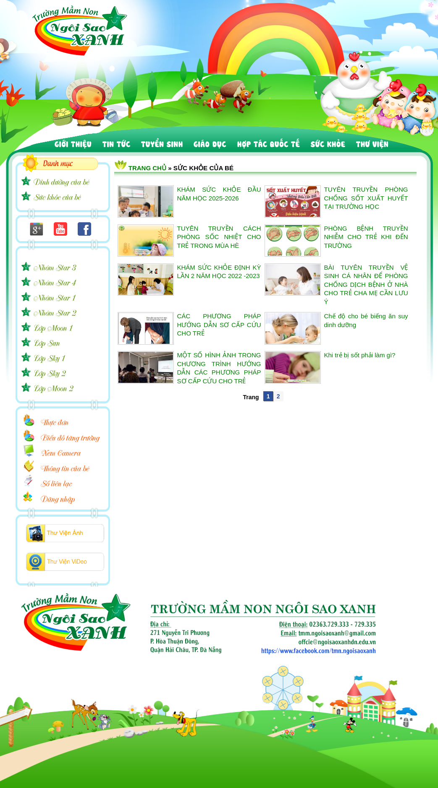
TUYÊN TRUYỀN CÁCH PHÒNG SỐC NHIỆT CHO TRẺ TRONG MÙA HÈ (219, 237)
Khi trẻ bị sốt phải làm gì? (360, 355)
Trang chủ (147, 168)
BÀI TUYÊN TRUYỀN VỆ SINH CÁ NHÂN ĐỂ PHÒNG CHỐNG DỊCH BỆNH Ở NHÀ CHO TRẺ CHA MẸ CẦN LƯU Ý (366, 284)
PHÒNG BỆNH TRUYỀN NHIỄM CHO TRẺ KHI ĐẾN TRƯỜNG (366, 237)
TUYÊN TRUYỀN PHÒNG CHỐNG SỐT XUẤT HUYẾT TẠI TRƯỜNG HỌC (366, 198)
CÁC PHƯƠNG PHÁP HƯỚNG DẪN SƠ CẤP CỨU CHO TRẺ (219, 324)
